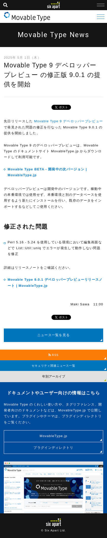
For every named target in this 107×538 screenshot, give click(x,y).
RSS (53, 354)
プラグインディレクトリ (53, 448)
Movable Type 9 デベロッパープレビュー (68, 121)
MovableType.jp (53, 436)
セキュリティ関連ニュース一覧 (53, 365)
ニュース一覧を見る (53, 335)
